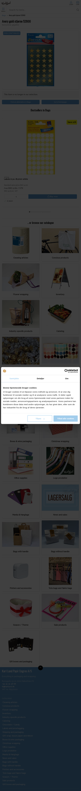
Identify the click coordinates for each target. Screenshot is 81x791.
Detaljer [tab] (40, 378)
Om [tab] (66, 378)
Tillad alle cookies (65, 418)
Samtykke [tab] (14, 378)
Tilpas (40, 418)
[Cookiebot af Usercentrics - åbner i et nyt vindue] (66, 371)
